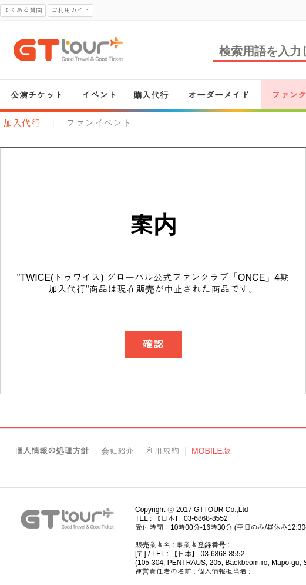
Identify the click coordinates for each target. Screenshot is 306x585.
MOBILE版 (211, 451)
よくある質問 (23, 10)
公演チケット (37, 95)
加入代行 (22, 123)
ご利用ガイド (70, 10)
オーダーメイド (219, 95)
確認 (153, 344)
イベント (99, 95)
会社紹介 (117, 451)
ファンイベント (99, 123)
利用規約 (162, 451)
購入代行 (151, 95)
